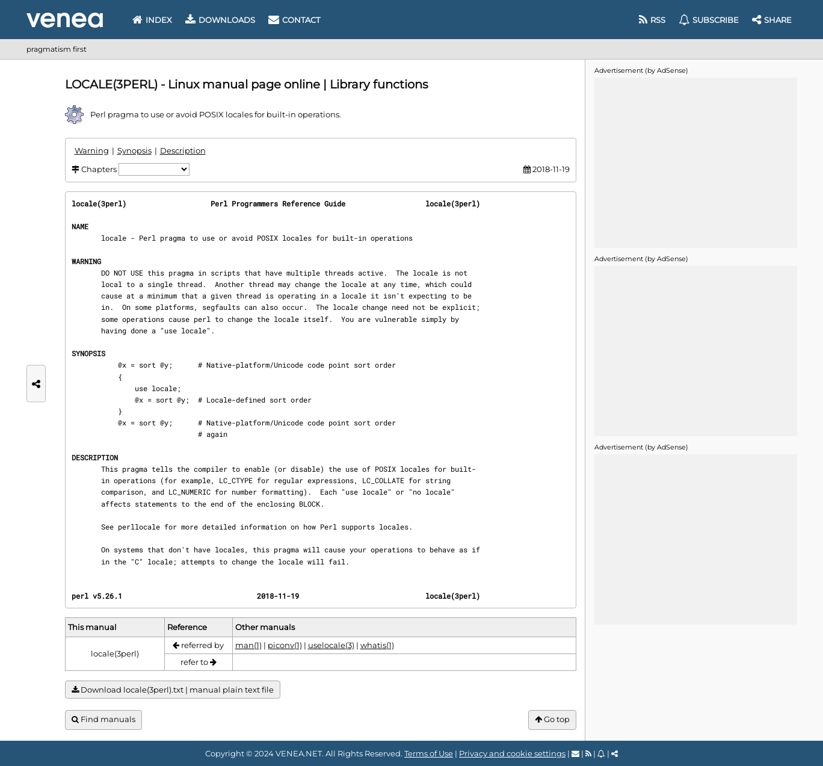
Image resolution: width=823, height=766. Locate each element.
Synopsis (134, 150)
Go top (552, 719)
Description (183, 150)
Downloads (220, 19)
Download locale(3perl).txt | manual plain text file (173, 690)
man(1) (248, 645)
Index (152, 19)
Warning (92, 150)
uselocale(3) (331, 645)
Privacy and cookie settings (512, 753)
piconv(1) (285, 645)
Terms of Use (428, 753)
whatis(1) (377, 645)
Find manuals (103, 719)
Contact (294, 19)
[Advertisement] (695, 162)
